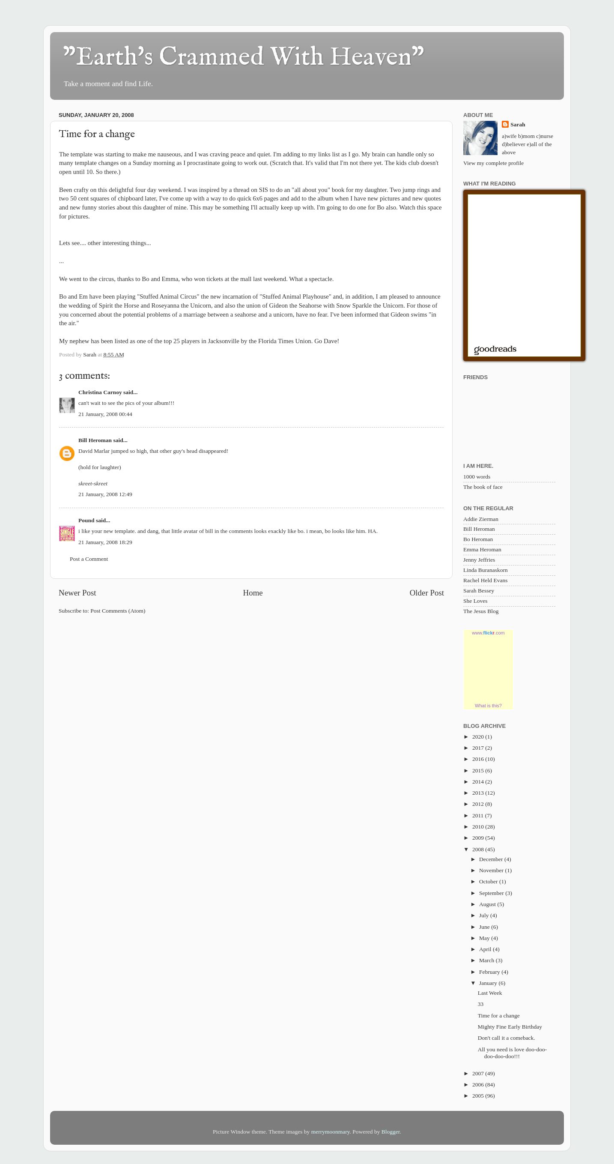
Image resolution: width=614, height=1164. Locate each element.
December (491, 859)
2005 (478, 1095)
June (485, 927)
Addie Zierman (480, 519)
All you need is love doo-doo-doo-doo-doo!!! (512, 1052)
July (484, 915)
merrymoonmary (330, 1131)
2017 (478, 748)
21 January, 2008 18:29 (105, 542)
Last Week (490, 993)
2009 (478, 838)
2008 (478, 849)
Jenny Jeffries (479, 560)
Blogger (391, 1131)
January (488, 983)
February (490, 972)
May (485, 938)
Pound (86, 520)
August (488, 904)
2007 (478, 1073)
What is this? (488, 705)
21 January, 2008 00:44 (105, 414)
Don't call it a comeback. (506, 1038)
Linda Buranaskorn (485, 570)
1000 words (476, 476)
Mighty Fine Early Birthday (510, 1026)
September (492, 893)
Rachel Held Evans (485, 580)
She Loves (475, 601)
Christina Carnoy (100, 392)
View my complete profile (493, 163)
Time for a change (499, 1015)
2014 (478, 781)
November (492, 870)
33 (481, 1004)
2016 (478, 759)
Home (253, 592)
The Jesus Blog (481, 611)
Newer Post (77, 592)
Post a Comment (89, 559)
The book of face (483, 487)
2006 (478, 1084)
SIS (263, 189)
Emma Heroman (482, 549)
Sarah (517, 124)
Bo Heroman (478, 539)
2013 (478, 793)
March (487, 960)
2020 (478, 736)
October (489, 881)
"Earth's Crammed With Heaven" (243, 58)
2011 (478, 815)
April (486, 949)
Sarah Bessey (478, 590)
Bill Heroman (95, 440)
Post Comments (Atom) (117, 610)
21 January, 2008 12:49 (105, 494)
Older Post (427, 592)
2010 (478, 826)
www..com (488, 632)
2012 (478, 804)
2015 (478, 770)
